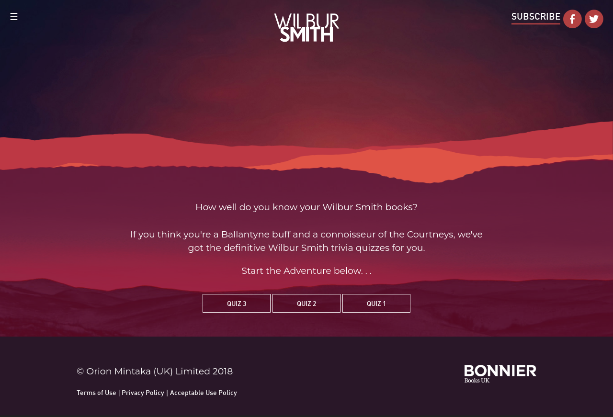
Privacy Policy (143, 392)
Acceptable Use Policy (203, 392)
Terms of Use (96, 392)
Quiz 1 (376, 303)
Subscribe (535, 16)
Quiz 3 (236, 303)
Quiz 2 (306, 303)
